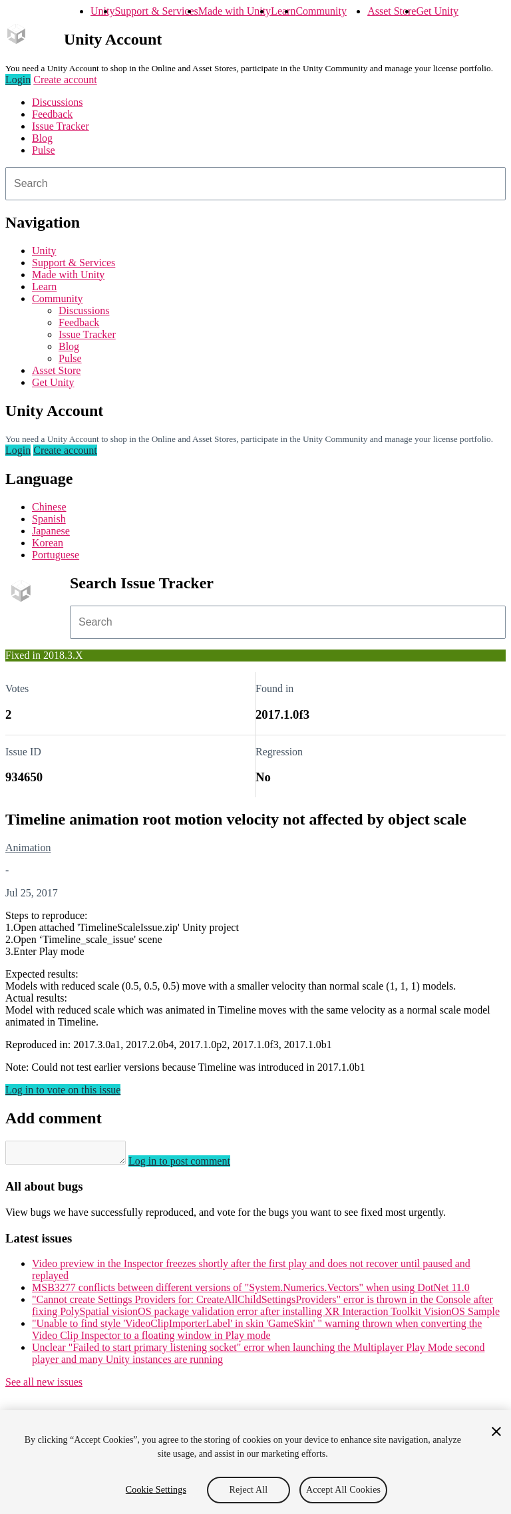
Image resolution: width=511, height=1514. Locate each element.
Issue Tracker (60, 126)
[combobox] (255, 184)
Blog (42, 138)
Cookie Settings (156, 1490)
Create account (65, 79)
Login (18, 79)
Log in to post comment (193, 1165)
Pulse (43, 150)
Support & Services (156, 11)
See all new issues (44, 1386)
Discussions (57, 102)
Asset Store (391, 11)
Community (320, 11)
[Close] (496, 1431)
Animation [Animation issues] (28, 847)
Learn (283, 11)
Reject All (249, 1490)
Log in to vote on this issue (62, 1089)
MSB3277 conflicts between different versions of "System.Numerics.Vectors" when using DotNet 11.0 (251, 1291)
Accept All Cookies (343, 1490)
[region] (255, 1462)
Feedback (52, 114)
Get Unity (437, 11)
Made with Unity (234, 11)
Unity (102, 11)
